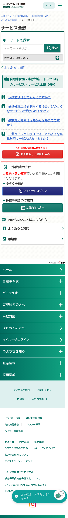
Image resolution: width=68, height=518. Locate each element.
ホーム (7, 269)
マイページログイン (35, 190)
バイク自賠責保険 (14, 431)
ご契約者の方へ (35, 207)
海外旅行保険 (12, 424)
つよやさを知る (17, 351)
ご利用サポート (40, 399)
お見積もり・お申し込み (35, 154)
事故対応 (12, 316)
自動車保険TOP (40, 16)
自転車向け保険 (34, 418)
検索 (55, 48)
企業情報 (12, 363)
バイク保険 (13, 292)
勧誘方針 (9, 442)
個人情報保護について (17, 454)
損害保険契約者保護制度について (22, 478)
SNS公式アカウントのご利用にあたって (26, 485)
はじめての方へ (14, 328)
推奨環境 (39, 442)
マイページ (49, 5)
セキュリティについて (44, 448)
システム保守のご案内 (16, 448)
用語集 (12, 239)
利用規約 (24, 442)
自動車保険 (14, 281)
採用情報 (12, 374)
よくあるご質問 (9, 20)
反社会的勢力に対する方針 (19, 472)
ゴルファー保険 (32, 424)
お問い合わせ (44, 390)
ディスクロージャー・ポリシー (20, 461)
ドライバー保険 (12, 418)
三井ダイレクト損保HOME (14, 16)
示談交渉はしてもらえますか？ (29, 97)
